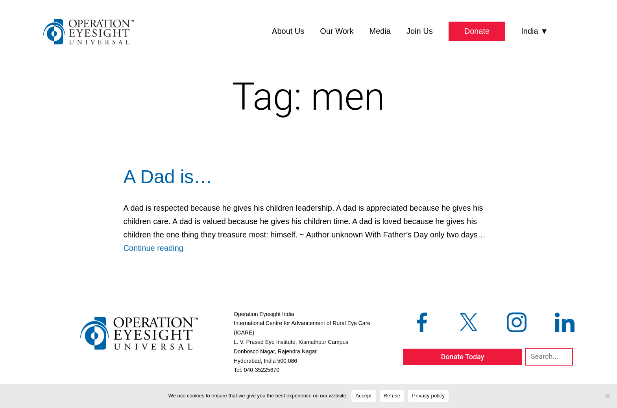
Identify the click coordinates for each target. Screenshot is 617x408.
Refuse (392, 396)
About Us (288, 31)
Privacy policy (428, 396)
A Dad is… (168, 176)
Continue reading (153, 248)
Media (380, 31)
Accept (363, 396)
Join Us (419, 31)
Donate (477, 31)
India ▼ (534, 31)
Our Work (336, 31)
